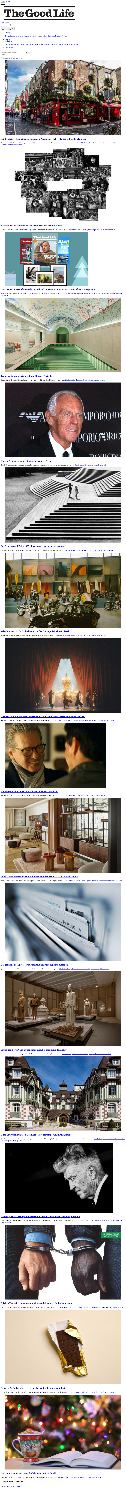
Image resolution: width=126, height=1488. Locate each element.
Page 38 (9, 1486)
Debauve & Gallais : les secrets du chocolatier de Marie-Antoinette (34, 1388)
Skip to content (5, 1)
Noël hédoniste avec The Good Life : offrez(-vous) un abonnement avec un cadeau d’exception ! (48, 289)
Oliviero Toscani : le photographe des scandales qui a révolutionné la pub (37, 1303)
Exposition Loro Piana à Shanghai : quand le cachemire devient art (34, 1050)
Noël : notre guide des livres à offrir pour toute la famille (29, 1473)
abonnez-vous (5, 22)
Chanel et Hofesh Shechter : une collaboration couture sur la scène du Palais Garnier (43, 716)
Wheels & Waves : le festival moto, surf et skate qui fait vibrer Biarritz (36, 631)
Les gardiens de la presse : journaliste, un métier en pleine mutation (34, 964)
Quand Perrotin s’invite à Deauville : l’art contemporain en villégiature (36, 1134)
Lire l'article (91, 230)
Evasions (7, 39)
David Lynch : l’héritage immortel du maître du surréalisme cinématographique (40, 1216)
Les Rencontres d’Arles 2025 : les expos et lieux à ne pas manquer (33, 546)
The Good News (10, 47)
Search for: (4, 53)
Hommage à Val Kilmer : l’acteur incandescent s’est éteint (29, 791)
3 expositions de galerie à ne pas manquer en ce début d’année (31, 225)
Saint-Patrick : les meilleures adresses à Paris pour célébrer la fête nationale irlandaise (43, 139)
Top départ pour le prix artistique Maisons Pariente (26, 376)
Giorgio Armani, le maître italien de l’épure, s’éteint (26, 461)
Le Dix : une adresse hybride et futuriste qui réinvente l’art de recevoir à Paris (39, 876)
